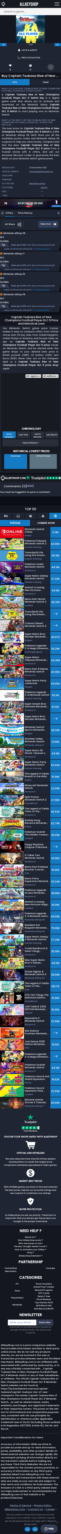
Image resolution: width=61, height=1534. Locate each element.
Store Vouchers (44, 1297)
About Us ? (30, 1250)
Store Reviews (43, 1312)
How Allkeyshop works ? (30, 1253)
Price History (23, 213)
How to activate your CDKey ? (30, 1262)
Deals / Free (44, 1309)
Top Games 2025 (44, 1315)
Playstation (17, 1311)
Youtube (50, 1281)
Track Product (30, 456)
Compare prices (42, 252)
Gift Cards (43, 1306)
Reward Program (44, 1303)
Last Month (51, 448)
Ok (27, 1529)
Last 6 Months (37, 449)
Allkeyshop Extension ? (31, 1269)
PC (17, 1297)
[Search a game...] (30, 11)
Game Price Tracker (43, 1300)
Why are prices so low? (30, 1256)
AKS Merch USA (44, 1318)
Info (15, 82)
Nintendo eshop (37, 183)
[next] (57, 44)
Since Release (9, 449)
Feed (45, 82)
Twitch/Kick (10, 1281)
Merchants (10, 1284)
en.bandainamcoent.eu (41, 171)
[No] (57, 1522)
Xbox (17, 1304)
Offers (7, 213)
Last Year (23, 448)
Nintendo (17, 1318)
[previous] (3, 44)
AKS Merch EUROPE (44, 1322)
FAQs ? (30, 1265)
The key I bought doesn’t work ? (30, 1259)
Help (49, 1528)
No (35, 1529)
